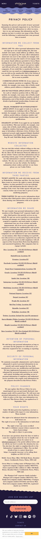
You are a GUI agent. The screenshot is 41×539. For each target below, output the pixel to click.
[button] (4, 3)
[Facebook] (7, 516)
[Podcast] (34, 516)
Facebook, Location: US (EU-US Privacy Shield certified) (20, 264)
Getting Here (20, 10)
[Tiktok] (11, 516)
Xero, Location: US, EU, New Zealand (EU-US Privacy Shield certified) (20, 332)
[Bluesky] (16, 516)
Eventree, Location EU (20, 259)
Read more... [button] (19, 536)
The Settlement (6, 10)
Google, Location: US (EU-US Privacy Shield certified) (20, 273)
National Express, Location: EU (20, 293)
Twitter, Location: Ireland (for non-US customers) (20, 316)
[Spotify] (29, 516)
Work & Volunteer (38, 10)
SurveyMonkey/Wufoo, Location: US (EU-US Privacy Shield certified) (20, 320)
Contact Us (20, 525)
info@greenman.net (30, 71)
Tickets (36, 3)
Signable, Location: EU (20, 308)
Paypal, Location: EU (20, 297)
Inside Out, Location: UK (20, 278)
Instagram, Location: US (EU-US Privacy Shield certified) (20, 283)
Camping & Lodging (29, 10)
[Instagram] (20, 516)
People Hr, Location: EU (20, 301)
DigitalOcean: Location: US (20, 256)
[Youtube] (25, 516)
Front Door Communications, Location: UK (20, 269)
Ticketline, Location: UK (20, 312)
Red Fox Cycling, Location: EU (20, 304)
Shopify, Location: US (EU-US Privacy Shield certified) (20, 326)
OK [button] (32, 533)
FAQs (14, 11)
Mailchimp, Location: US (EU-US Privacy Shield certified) (20, 289)
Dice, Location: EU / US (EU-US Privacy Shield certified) (21, 251)
